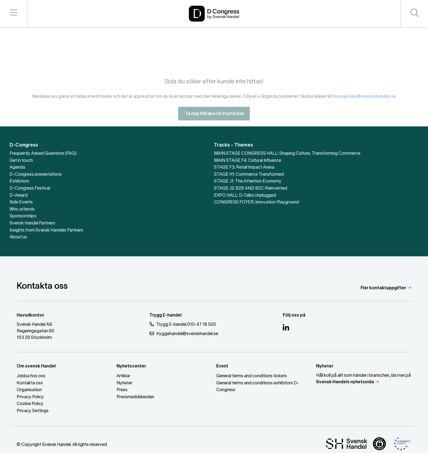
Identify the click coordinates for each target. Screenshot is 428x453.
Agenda (17, 167)
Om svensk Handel (36, 366)
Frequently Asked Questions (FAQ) (43, 154)
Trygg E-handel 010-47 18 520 (183, 324)
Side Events (21, 202)
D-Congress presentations (36, 175)
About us (18, 237)
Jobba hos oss (31, 376)
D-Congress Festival (30, 188)
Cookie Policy (30, 404)
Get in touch (21, 161)
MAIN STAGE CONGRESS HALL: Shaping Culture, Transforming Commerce (287, 154)
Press (122, 390)
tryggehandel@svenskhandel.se (184, 333)
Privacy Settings (33, 411)
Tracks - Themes (233, 145)
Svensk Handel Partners (32, 223)
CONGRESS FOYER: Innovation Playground (256, 202)
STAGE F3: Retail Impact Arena (244, 167)
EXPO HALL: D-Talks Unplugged (245, 195)
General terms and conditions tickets (251, 376)
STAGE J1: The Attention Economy (247, 181)
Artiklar (123, 376)
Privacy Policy (30, 397)
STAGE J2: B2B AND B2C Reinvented (250, 188)
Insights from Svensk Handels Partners (46, 230)
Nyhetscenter (131, 366)
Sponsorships (23, 216)
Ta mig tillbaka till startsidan (214, 118)
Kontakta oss (30, 383)
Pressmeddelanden (135, 397)
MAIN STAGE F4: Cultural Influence (247, 161)
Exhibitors (19, 181)
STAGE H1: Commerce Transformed (249, 175)
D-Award (19, 195)
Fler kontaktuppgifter (383, 288)
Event (222, 366)
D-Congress (24, 145)
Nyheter (124, 383)
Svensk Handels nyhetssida (345, 382)
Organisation (29, 390)
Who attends (22, 209)
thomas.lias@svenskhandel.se (364, 101)
